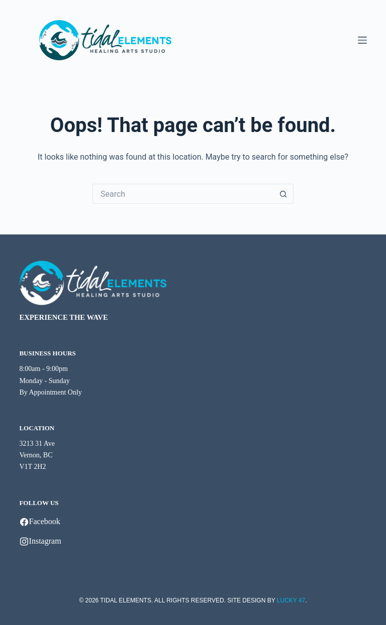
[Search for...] (182, 194)
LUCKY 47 (291, 600)
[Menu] (362, 40)
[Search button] (283, 194)
